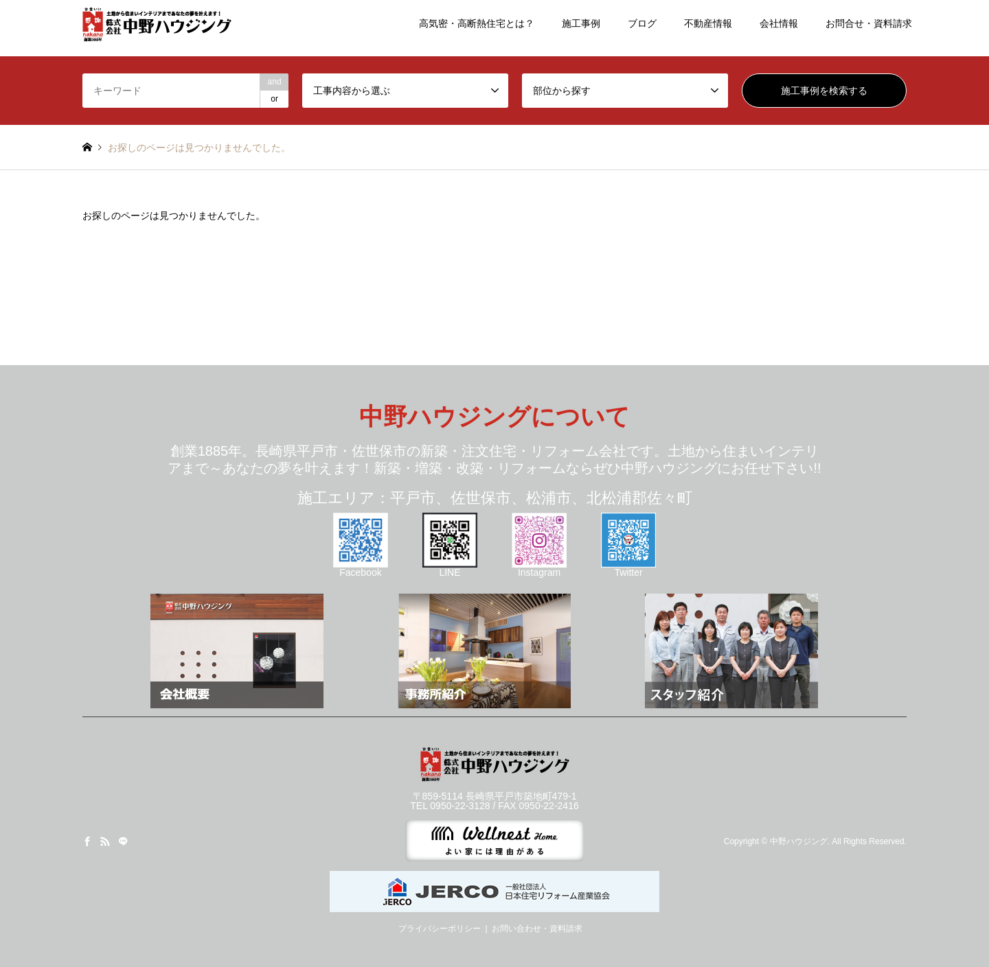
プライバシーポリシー (439, 928)
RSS (105, 841)
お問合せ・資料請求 (869, 23)
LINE (449, 567)
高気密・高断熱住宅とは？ (476, 23)
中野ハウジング (799, 841)
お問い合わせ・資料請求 (537, 928)
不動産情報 (708, 23)
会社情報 (779, 23)
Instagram (539, 567)
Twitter (628, 567)
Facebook (360, 567)
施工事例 (581, 23)
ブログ (642, 23)
